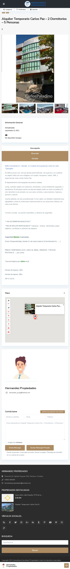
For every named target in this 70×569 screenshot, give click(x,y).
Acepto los (15, 442)
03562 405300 (10, 480)
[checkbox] (6, 442)
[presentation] (6, 70)
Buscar (35, 550)
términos (19, 443)
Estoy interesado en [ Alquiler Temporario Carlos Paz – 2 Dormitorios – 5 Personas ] (35, 430)
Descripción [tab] (35, 148)
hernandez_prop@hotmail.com (19, 393)
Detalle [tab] (35, 158)
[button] (36, 317)
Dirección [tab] (35, 153)
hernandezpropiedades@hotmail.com (18, 483)
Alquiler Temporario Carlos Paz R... (27, 504)
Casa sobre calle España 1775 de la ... (29, 495)
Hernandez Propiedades (20, 388)
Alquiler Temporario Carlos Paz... (48, 306)
